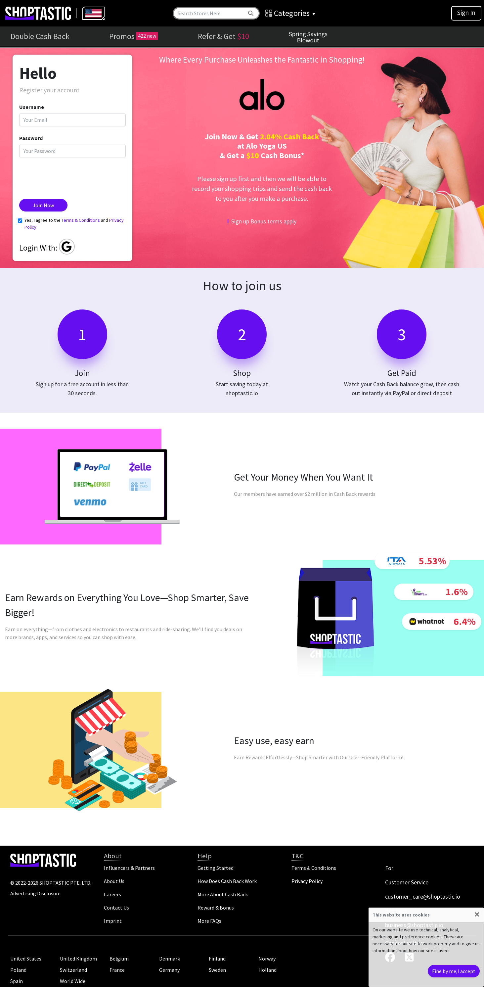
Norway (267, 958)
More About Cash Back (223, 894)
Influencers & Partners (129, 868)
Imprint (113, 920)
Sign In (466, 13)
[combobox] (93, 13)
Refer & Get (223, 36)
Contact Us (116, 907)
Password (31, 138)
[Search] (209, 13)
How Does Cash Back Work (227, 881)
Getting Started (216, 868)
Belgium (119, 958)
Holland (267, 969)
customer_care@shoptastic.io (422, 896)
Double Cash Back (40, 36)
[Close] (477, 914)
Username (31, 107)
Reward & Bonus (216, 907)
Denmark (169, 958)
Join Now (43, 205)
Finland (217, 958)
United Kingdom (78, 958)
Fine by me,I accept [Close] (453, 971)
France (117, 969)
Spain (16, 981)
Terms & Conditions (81, 220)
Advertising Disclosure (35, 893)
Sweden (217, 969)
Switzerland (73, 969)
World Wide (72, 981)
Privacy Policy (307, 881)
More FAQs (209, 920)
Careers (112, 894)
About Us (114, 881)
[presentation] (69, 175)
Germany (169, 969)
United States (25, 958)
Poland (18, 969)
